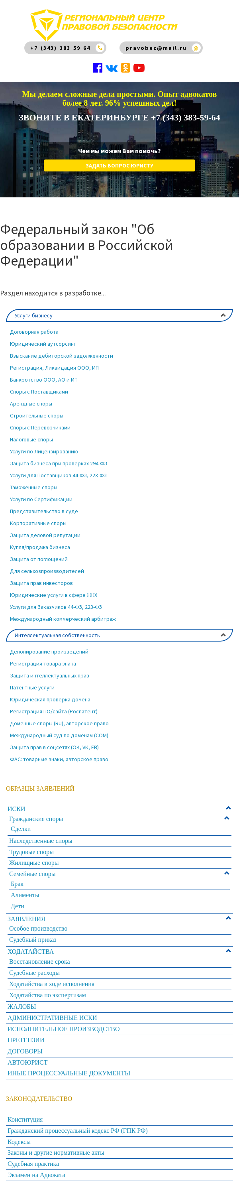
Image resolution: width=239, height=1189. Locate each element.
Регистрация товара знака (43, 663)
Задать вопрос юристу (119, 165)
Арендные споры (31, 403)
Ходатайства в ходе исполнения (51, 983)
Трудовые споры (31, 851)
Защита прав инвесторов (41, 583)
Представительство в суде (44, 511)
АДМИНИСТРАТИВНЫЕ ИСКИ (52, 1017)
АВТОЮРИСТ (27, 1062)
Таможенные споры (33, 487)
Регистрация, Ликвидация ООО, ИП (54, 367)
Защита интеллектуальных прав (49, 675)
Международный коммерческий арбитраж (63, 618)
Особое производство (38, 928)
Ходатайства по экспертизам (47, 995)
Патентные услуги (32, 687)
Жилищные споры (34, 862)
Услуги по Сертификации (41, 499)
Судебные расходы (34, 972)
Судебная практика (33, 1163)
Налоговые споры (31, 439)
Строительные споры (36, 415)
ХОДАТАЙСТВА (31, 951)
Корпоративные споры (38, 523)
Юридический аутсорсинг (43, 343)
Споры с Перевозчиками (40, 427)
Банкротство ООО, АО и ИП (44, 379)
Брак (17, 883)
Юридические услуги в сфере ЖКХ (53, 594)
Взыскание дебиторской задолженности (61, 355)
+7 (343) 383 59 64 (60, 47)
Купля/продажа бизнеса (40, 547)
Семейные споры (32, 873)
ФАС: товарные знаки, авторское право (59, 759)
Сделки (21, 828)
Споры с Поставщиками (39, 391)
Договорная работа (34, 331)
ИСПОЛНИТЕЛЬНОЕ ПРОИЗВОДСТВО (64, 1029)
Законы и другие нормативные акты (56, 1152)
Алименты (25, 895)
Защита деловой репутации (45, 535)
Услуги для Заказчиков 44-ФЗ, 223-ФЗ (56, 606)
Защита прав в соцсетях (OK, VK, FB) (54, 747)
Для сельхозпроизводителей (47, 571)
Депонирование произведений (49, 651)
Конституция (25, 1119)
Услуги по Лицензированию (44, 451)
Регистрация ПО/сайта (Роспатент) (54, 711)
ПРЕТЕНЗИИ (26, 1040)
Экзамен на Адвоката (36, 1174)
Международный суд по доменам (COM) (59, 735)
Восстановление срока (39, 961)
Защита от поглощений (39, 559)
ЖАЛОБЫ (22, 1006)
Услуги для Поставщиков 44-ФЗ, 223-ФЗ (58, 475)
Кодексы (19, 1141)
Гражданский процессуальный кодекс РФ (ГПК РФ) (78, 1130)
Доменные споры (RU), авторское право (59, 723)
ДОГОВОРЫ (25, 1051)
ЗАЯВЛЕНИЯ (26, 918)
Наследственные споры (40, 840)
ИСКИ (16, 808)
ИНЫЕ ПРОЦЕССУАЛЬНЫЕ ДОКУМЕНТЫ (69, 1073)
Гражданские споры (36, 818)
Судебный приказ (33, 939)
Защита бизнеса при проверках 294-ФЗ (58, 463)
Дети (17, 906)
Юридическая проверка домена (50, 699)
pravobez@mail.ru (156, 47)
